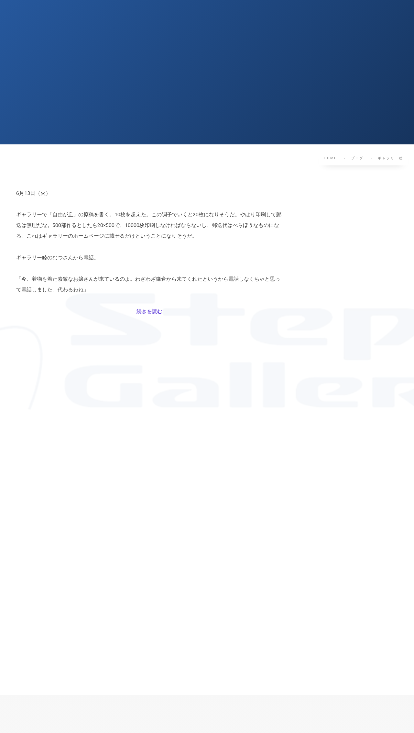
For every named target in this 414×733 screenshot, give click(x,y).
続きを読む (149, 311)
